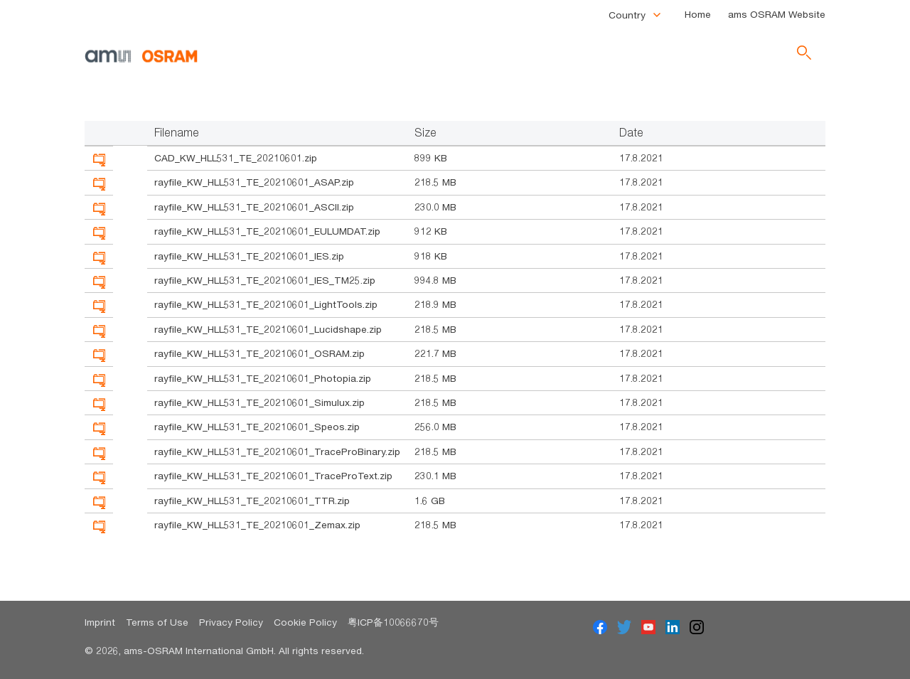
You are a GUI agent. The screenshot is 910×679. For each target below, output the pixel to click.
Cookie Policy (305, 622)
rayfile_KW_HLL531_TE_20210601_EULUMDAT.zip (267, 231)
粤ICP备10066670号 (393, 622)
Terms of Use (157, 622)
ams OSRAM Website (776, 14)
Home (698, 14)
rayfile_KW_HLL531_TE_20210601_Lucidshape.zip (268, 329)
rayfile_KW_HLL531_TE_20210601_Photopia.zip (262, 378)
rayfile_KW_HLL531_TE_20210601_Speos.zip (257, 426)
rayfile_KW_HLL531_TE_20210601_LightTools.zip (266, 304)
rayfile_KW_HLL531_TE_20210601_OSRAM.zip (259, 353)
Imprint (100, 622)
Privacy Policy (231, 622)
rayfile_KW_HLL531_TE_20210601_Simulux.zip (259, 402)
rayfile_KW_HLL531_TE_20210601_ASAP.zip (254, 182)
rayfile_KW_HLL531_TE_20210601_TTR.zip (252, 500)
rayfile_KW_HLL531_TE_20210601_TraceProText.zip (273, 475)
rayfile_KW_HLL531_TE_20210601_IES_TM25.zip (264, 280)
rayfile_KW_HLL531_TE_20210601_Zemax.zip (257, 524)
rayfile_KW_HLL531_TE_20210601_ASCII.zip (254, 207)
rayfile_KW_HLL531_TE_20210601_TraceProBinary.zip (277, 451)
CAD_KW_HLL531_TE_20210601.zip (235, 158)
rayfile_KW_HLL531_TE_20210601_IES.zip (249, 256)
